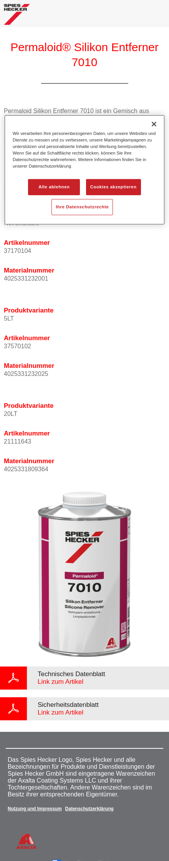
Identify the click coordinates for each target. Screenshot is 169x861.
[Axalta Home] (17, 17)
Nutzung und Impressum (35, 808)
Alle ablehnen (54, 186)
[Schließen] (154, 124)
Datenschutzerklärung (89, 808)
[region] (84, 170)
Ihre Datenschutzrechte (82, 206)
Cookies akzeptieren (113, 186)
